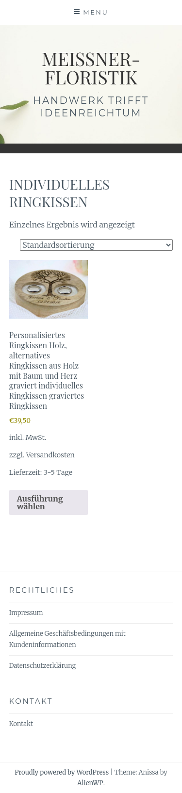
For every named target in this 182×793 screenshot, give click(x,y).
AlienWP (90, 783)
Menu (95, 12)
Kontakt (21, 724)
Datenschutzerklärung (42, 666)
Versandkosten (50, 455)
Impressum (26, 613)
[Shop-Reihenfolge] (96, 245)
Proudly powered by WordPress (62, 772)
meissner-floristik (91, 67)
